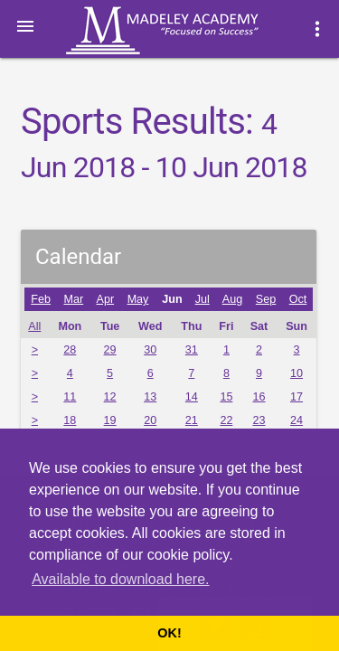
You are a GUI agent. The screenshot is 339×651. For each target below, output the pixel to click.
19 (110, 420)
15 (226, 397)
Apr (106, 299)
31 (191, 350)
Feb (41, 299)
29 (110, 350)
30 (150, 350)
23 (258, 420)
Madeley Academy (187, 30)
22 (226, 420)
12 (110, 397)
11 (69, 397)
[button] (25, 25)
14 (191, 397)
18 (69, 420)
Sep (266, 299)
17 (296, 397)
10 (296, 373)
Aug (232, 299)
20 (150, 420)
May (138, 299)
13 (150, 397)
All (34, 326)
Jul (202, 299)
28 (69, 350)
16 (258, 397)
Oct (298, 299)
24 (296, 420)
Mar (74, 299)
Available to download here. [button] (120, 579)
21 (191, 420)
